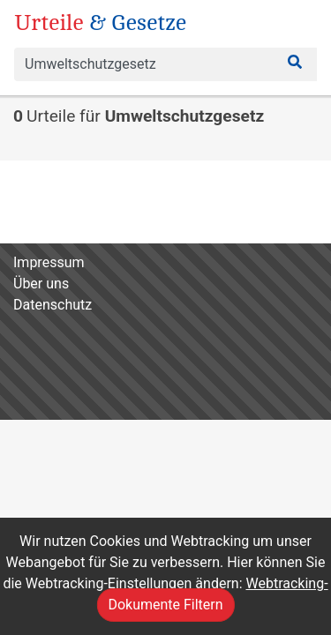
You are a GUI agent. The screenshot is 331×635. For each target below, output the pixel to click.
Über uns (41, 283)
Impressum (49, 262)
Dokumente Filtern (165, 604)
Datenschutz (52, 304)
